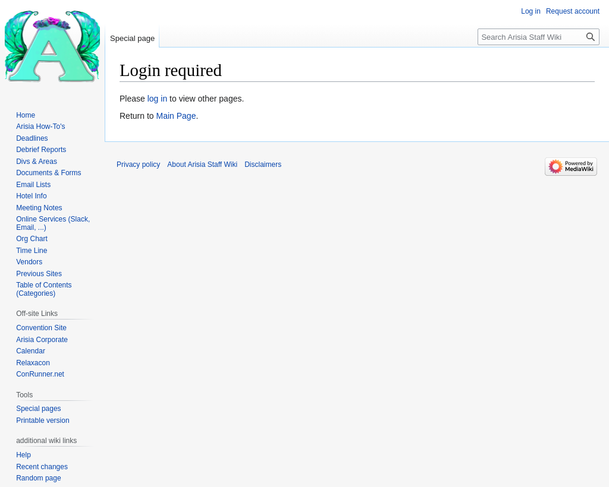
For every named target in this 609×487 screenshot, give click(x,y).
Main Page (176, 116)
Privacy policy (138, 164)
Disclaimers (262, 164)
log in (157, 98)
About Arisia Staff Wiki (202, 164)
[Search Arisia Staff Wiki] (538, 37)
